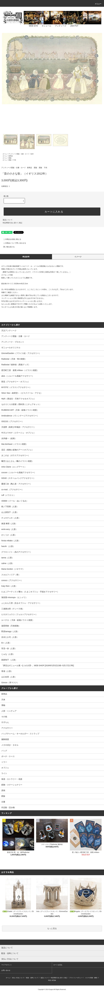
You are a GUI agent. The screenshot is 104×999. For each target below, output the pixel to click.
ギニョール (44, 26)
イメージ (78, 257)
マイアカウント (6, 965)
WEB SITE (32, 26)
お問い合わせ (5, 970)
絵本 (32, 154)
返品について (7, 220)
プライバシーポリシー (76, 977)
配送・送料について (32, 977)
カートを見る (57, 965)
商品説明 (26, 257)
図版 (10, 158)
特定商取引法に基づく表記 (12, 223)
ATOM (54, 980)
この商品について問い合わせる (13, 243)
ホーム (5, 154)
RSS (49, 980)
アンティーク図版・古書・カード (19, 154)
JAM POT (72, 26)
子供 (14, 160)
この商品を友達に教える (10, 239)
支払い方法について (18, 977)
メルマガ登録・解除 (91, 977)
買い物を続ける (7, 247)
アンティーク (59, 26)
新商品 (11, 156)
